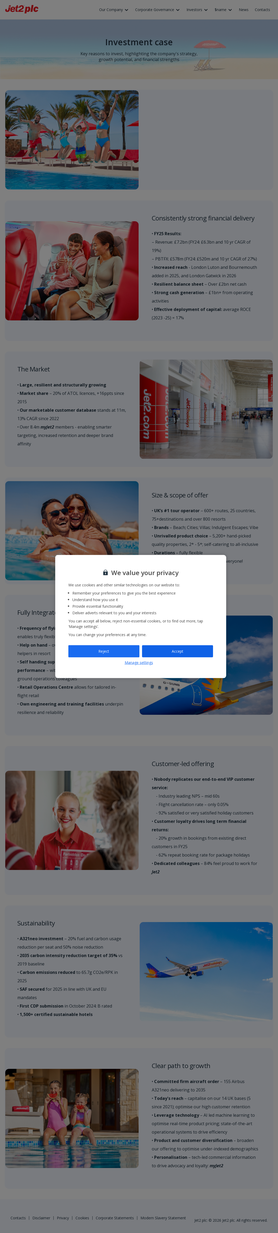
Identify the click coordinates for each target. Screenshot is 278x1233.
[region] (140, 616)
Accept (177, 651)
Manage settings (139, 662)
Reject (103, 651)
